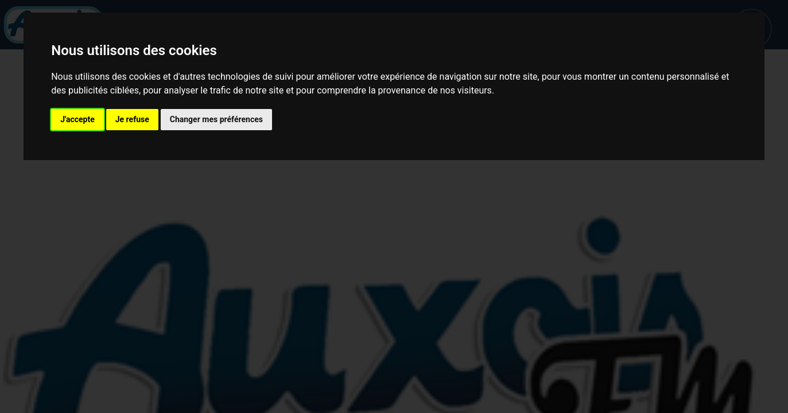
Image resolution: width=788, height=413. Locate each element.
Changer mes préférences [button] (216, 119)
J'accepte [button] (77, 119)
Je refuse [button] (132, 119)
